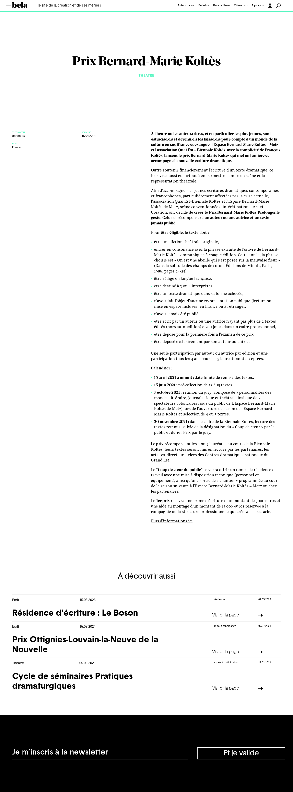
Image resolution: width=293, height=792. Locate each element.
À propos (257, 5)
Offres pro (240, 5)
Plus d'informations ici (171, 521)
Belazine (203, 5)
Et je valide (241, 753)
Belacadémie (221, 5)
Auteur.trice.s (185, 5)
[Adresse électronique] (100, 753)
